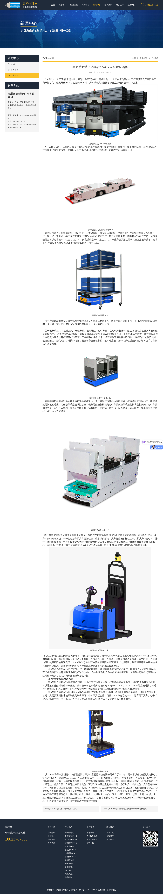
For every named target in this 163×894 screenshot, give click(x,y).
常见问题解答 (92, 839)
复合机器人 (69, 833)
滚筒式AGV (69, 846)
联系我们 (131, 5)
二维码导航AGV (71, 853)
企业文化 (51, 836)
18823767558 (16, 839)
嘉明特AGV (64, 659)
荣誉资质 (51, 839)
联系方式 (110, 833)
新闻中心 (97, 5)
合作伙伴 (51, 843)
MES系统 (68, 870)
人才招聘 (110, 839)
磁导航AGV (69, 860)
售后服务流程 (92, 836)
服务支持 (120, 5)
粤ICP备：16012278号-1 (87, 890)
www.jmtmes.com (19, 121)
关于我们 (62, 5)
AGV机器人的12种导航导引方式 (64, 809)
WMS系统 (68, 874)
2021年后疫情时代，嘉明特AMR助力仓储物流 (128, 809)
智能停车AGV (70, 857)
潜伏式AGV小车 (71, 836)
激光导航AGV (70, 864)
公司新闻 (13, 70)
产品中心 (85, 5)
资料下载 (90, 843)
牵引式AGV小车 (71, 839)
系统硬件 (68, 877)
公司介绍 (51, 833)
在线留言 (110, 836)
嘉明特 (48, 401)
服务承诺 (90, 833)
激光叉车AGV (70, 850)
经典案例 (108, 5)
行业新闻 (13, 76)
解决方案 (74, 5)
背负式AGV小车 (71, 843)
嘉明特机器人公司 (54, 233)
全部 (11, 64)
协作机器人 (69, 867)
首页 (53, 5)
